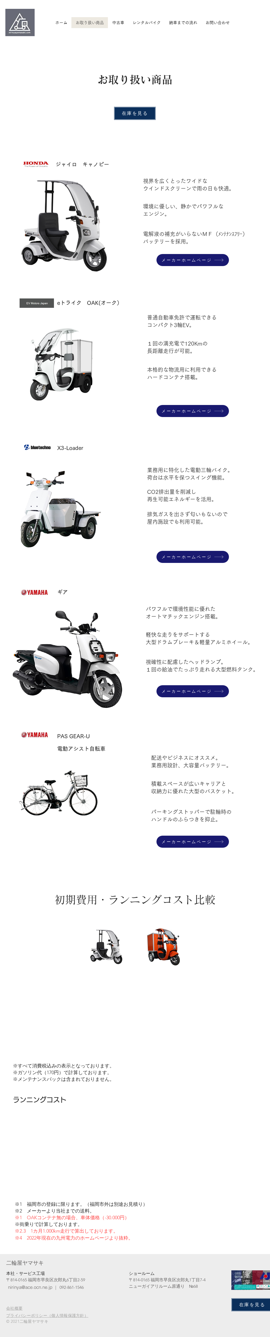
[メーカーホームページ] (192, 260)
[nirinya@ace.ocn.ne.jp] (30, 1287)
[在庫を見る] (135, 113)
